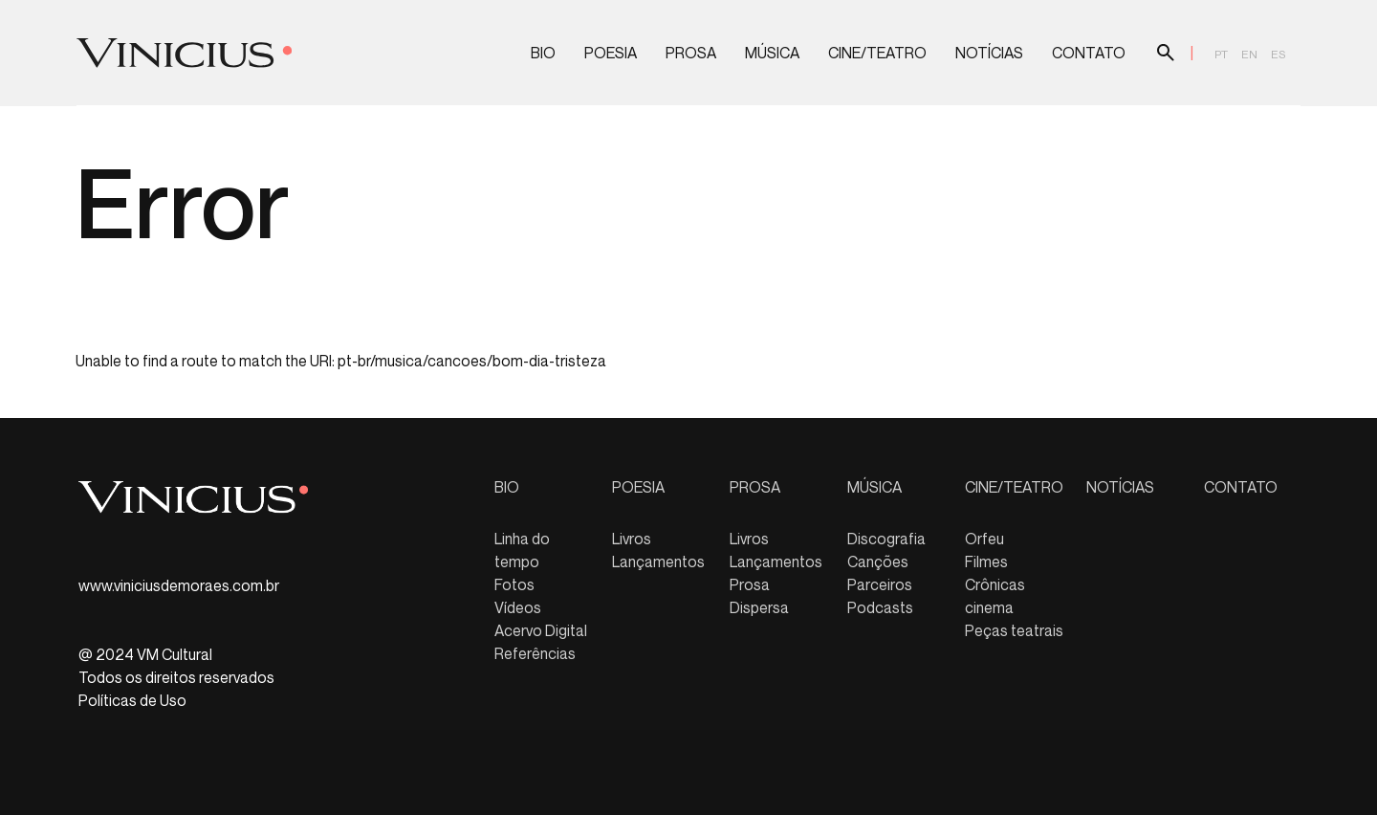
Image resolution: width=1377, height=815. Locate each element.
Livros (631, 538)
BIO (543, 53)
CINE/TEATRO (877, 53)
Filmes (986, 561)
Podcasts (880, 607)
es (1278, 54)
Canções (877, 561)
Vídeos (517, 607)
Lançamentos (658, 561)
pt (1221, 54)
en (1249, 54)
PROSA (691, 53)
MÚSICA (772, 53)
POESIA (610, 53)
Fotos (514, 584)
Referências (535, 653)
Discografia (886, 538)
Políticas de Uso (132, 700)
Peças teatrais (1014, 630)
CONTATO (1089, 53)
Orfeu (984, 538)
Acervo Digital (540, 630)
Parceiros (879, 584)
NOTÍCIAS (989, 53)
